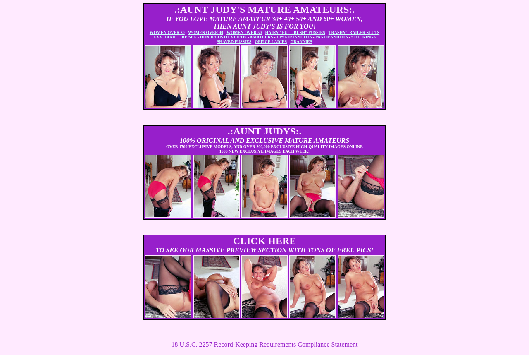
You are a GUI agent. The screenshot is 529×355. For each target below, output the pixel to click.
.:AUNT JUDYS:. (265, 131)
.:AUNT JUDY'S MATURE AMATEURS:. (264, 9)
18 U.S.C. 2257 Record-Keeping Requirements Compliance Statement (264, 344)
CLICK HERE (264, 240)
